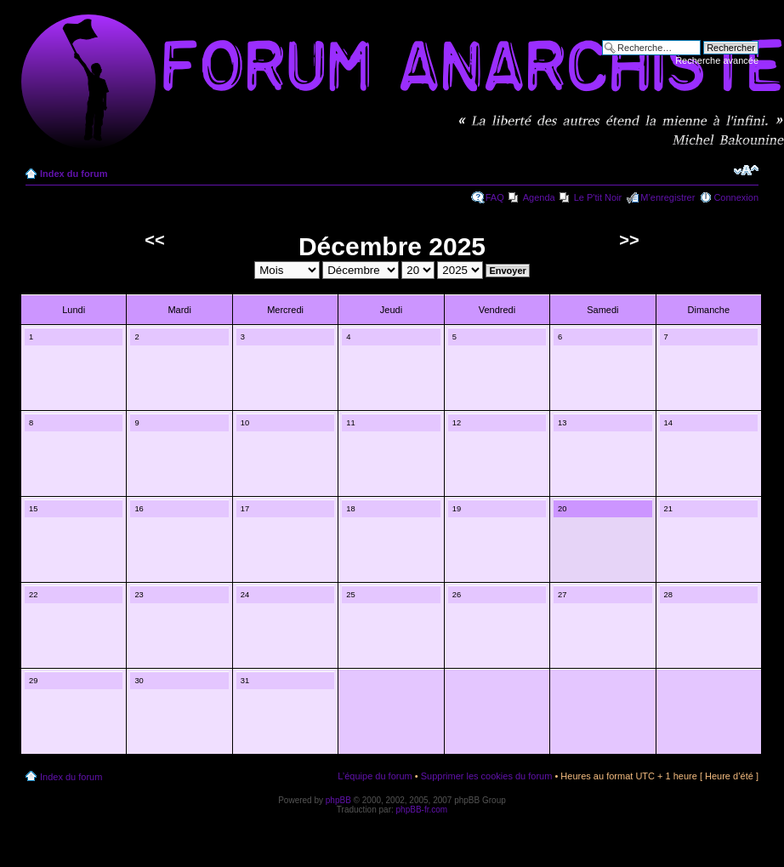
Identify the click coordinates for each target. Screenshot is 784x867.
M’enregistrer (667, 197)
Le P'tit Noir (598, 197)
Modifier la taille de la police (746, 170)
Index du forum (73, 173)
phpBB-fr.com (422, 809)
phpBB (338, 800)
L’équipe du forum (375, 776)
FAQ (495, 197)
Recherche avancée (716, 60)
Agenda (539, 197)
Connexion (735, 197)
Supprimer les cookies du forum (487, 776)
